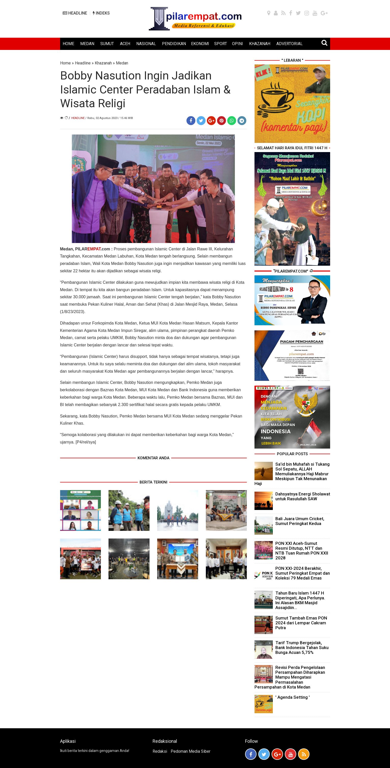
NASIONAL (146, 43)
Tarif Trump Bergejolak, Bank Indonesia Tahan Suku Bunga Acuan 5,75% (302, 647)
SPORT (220, 43)
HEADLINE (75, 13)
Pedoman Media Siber (190, 751)
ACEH (125, 43)
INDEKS (101, 13)
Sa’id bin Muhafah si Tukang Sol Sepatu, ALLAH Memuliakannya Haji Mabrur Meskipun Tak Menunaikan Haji (292, 474)
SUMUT (107, 43)
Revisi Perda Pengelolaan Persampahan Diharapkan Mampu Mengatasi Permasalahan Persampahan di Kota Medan (289, 677)
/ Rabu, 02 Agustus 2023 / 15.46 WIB (109, 118)
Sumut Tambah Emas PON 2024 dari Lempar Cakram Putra (301, 622)
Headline (83, 63)
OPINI (237, 43)
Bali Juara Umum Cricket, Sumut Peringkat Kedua (299, 521)
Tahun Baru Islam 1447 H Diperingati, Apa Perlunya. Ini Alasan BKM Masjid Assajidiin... (300, 600)
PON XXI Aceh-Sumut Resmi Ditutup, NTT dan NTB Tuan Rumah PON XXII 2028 (301, 551)
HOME (68, 43)
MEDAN (87, 43)
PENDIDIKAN (174, 43)
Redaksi (160, 751)
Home (65, 63)
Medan (122, 63)
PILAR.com (92, 249)
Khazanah (103, 63)
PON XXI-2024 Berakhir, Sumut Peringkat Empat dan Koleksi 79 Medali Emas (302, 573)
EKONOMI (200, 43)
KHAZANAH (259, 43)
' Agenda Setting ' (292, 697)
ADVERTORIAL (289, 43)
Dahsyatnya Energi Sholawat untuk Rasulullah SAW (302, 496)
